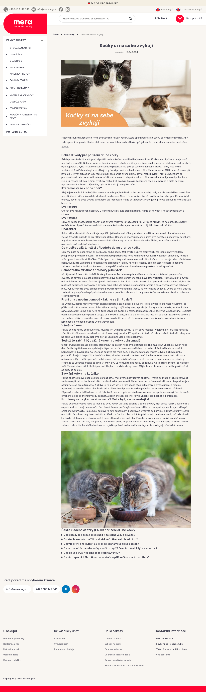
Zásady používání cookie (118, 660)
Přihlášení (59, 638)
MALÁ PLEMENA (17, 67)
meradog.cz (28, 678)
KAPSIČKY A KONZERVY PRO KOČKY (23, 116)
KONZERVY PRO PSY (20, 74)
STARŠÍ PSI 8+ (17, 61)
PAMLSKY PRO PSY (19, 80)
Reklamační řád (11, 644)
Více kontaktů (163, 654)
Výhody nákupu (113, 644)
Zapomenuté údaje (64, 649)
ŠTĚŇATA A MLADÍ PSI (20, 48)
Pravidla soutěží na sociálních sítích (124, 665)
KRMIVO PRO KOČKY (17, 88)
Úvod (56, 34)
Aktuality (69, 34)
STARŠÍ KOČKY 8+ (18, 108)
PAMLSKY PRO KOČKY (20, 124)
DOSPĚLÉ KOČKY (18, 101)
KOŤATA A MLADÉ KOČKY (21, 95)
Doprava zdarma (113, 649)
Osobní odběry (10, 654)
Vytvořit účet (61, 644)
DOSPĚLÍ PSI (16, 54)
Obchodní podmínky (13, 638)
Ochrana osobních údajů (117, 654)
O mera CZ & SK (113, 638)
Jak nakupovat (11, 649)
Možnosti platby (12, 660)
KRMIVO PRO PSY (16, 40)
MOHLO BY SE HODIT (42, 132)
